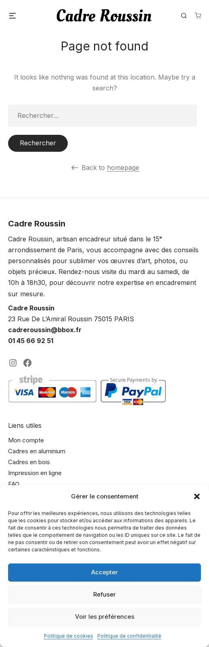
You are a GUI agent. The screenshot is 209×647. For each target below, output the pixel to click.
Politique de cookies (68, 636)
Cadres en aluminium (36, 451)
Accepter (104, 572)
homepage (123, 167)
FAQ (13, 484)
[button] (197, 496)
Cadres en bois (29, 462)
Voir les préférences (104, 616)
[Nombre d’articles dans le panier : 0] (197, 15)
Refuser (104, 594)
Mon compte (26, 440)
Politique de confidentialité (129, 636)
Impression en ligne (35, 473)
